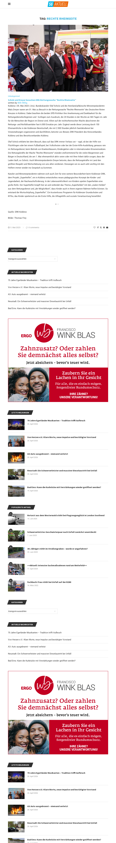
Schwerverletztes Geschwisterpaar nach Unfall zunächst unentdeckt (61, 532)
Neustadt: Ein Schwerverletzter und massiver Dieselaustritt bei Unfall (39, 653)
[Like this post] (94, 227)
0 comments (32, 227)
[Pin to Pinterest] (104, 227)
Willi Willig (22, 103)
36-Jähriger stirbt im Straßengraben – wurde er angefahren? (57, 548)
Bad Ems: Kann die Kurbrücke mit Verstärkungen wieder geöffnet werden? (41, 661)
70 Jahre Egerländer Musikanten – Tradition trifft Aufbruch (35, 632)
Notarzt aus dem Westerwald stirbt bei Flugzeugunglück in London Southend (65, 515)
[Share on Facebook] (97, 227)
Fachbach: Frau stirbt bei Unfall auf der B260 (49, 582)
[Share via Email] (107, 227)
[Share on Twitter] (101, 227)
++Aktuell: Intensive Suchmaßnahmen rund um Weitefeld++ (57, 565)
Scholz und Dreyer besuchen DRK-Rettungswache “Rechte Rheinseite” (42, 100)
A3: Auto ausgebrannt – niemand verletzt (27, 646)
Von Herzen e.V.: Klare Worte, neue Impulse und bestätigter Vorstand (39, 639)
